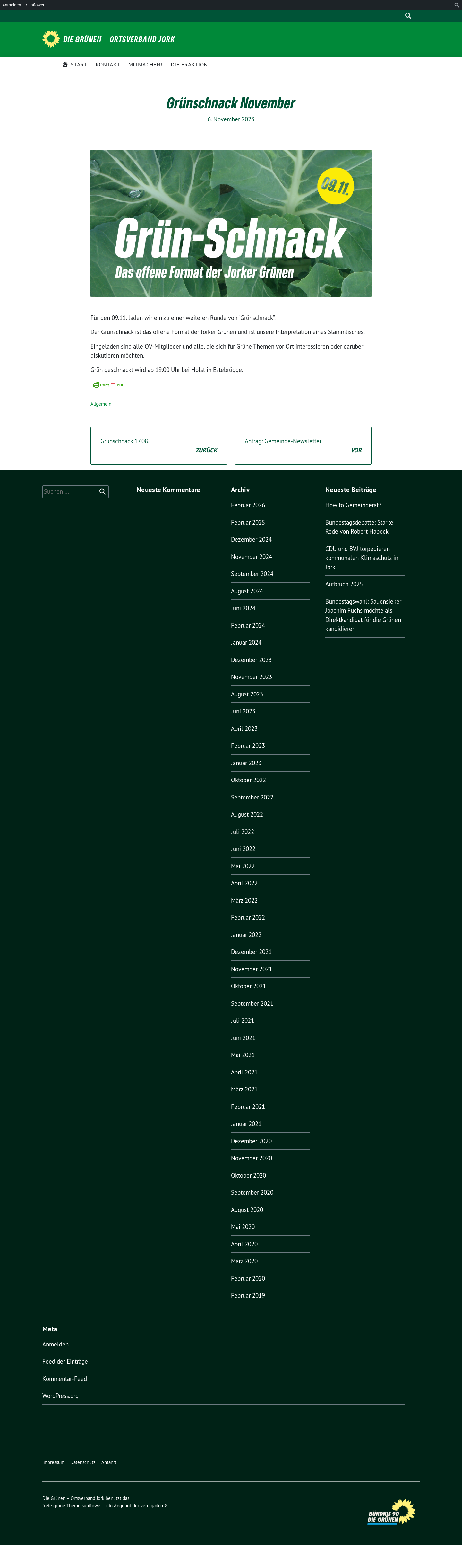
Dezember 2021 (251, 952)
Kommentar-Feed (64, 1378)
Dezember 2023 (251, 660)
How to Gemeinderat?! (354, 505)
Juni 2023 (243, 711)
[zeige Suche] (408, 16)
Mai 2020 (243, 1227)
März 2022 (244, 900)
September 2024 (252, 574)
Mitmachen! (145, 64)
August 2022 (247, 814)
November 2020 (251, 1158)
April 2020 (244, 1244)
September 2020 (252, 1192)
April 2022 (244, 883)
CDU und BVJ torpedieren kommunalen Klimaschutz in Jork (361, 558)
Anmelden (55, 1344)
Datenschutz (83, 1462)
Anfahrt (108, 1462)
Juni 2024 (243, 608)
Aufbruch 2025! (345, 584)
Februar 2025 (248, 522)
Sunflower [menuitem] (35, 5)
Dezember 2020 (251, 1141)
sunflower (92, 1506)
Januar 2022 (246, 935)
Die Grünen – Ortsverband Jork (119, 39)
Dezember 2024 (251, 539)
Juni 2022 (243, 848)
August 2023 (247, 694)
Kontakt (108, 64)
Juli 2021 (242, 1020)
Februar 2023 (248, 745)
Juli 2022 (242, 831)
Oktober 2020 (248, 1175)
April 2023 (244, 728)
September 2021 (252, 1003)
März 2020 (244, 1261)
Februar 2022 (248, 917)
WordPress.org (60, 1395)
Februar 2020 (248, 1278)
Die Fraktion (189, 64)
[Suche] (399, 16)
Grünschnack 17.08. (158, 446)
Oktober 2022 (248, 780)
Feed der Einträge (65, 1361)
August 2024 (247, 591)
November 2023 (251, 677)
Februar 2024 (248, 625)
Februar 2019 (248, 1295)
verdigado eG (154, 1506)
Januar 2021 (246, 1123)
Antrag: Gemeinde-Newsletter (303, 446)
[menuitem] (457, 5)
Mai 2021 (243, 1055)
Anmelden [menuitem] (11, 5)
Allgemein (100, 404)
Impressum (53, 1462)
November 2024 (251, 557)
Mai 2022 (243, 866)
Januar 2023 (246, 763)
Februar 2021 (248, 1106)
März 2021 (244, 1089)
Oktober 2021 (248, 986)
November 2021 (251, 969)
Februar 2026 (248, 505)
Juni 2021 (243, 1038)
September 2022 (252, 797)
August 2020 (247, 1210)
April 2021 (244, 1072)
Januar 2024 (246, 642)
